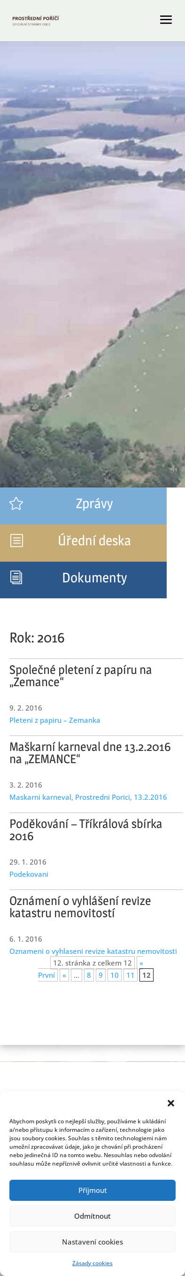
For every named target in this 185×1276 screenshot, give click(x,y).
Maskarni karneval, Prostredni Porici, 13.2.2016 (88, 797)
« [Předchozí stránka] (64, 975)
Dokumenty (94, 577)
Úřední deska (94, 540)
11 (130, 975)
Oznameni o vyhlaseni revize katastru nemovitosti (93, 951)
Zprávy (94, 503)
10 (114, 975)
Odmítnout (92, 1216)
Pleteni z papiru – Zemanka (54, 720)
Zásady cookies (92, 1263)
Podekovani (28, 874)
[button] (171, 1103)
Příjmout (92, 1190)
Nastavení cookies (92, 1241)
